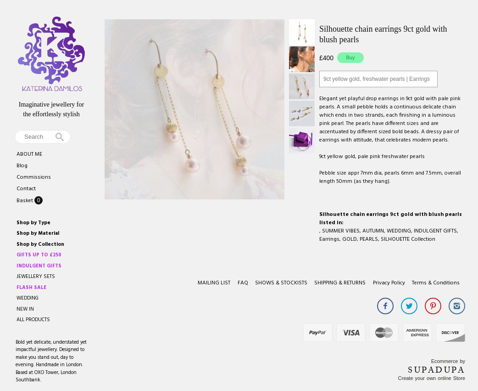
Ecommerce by (448, 361)
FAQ (243, 283)
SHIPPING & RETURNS (340, 283)
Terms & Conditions (436, 283)
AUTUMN (373, 231)
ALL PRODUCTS (33, 320)
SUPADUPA (436, 370)
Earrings (329, 239)
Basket (25, 200)
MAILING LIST (214, 283)
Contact (26, 188)
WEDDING (28, 298)
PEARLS (369, 239)
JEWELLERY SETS (36, 276)
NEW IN (25, 309)
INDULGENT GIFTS (435, 231)
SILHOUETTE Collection (408, 239)
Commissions (34, 177)
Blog (22, 165)
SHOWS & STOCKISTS (281, 283)
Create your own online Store (431, 378)
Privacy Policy (389, 283)
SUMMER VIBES (341, 231)
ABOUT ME (29, 154)
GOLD (349, 239)
